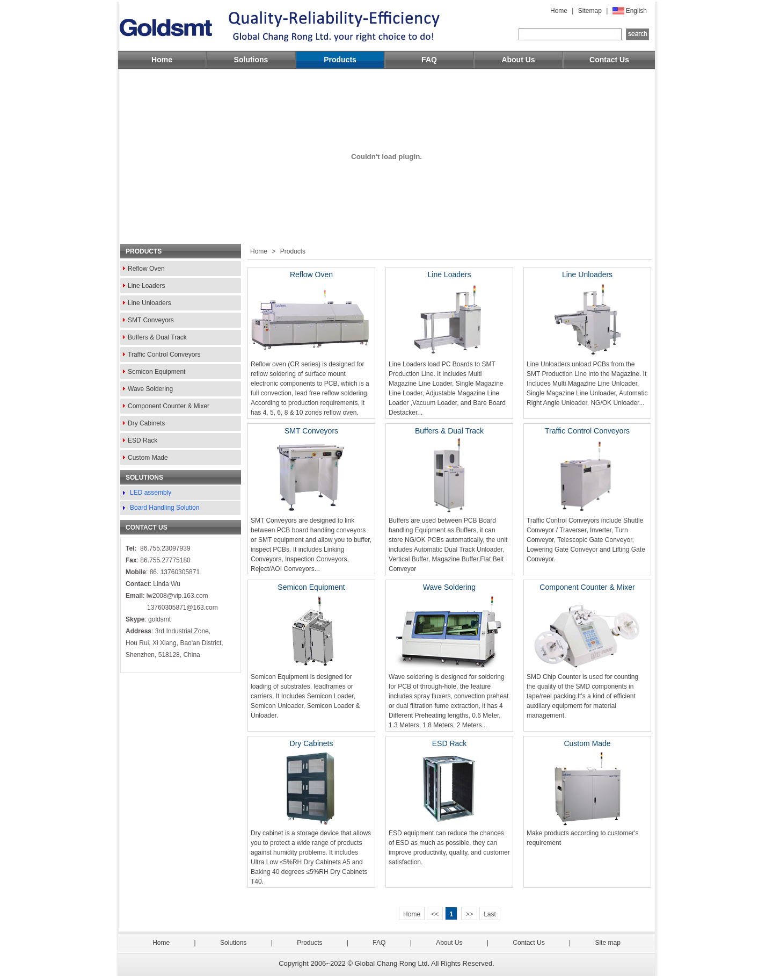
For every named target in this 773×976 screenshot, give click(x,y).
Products (340, 59)
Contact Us (609, 59)
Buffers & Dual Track (157, 337)
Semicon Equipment (156, 371)
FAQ (429, 59)
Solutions (251, 59)
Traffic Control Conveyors (164, 354)
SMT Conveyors (151, 320)
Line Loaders (146, 286)
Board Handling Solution (164, 507)
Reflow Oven (146, 268)
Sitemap (590, 11)
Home (558, 11)
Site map (607, 942)
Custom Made (148, 457)
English (636, 11)
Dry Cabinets (146, 423)
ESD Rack (142, 440)
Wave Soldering (150, 389)
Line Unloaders (149, 303)
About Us (518, 59)
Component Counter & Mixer (168, 406)
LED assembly (150, 492)
